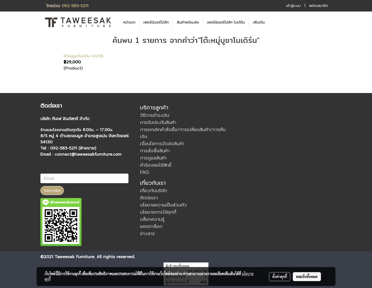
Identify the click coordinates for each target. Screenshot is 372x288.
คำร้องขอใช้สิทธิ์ (155, 165)
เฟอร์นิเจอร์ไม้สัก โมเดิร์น (226, 22)
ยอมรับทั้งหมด (307, 276)
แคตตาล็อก (151, 226)
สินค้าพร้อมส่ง (188, 22)
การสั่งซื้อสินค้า (155, 150)
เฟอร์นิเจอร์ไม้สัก (156, 22)
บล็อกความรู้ (152, 219)
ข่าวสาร (147, 233)
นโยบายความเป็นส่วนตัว (163, 205)
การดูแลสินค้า (153, 158)
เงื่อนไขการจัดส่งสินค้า (162, 143)
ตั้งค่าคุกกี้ (279, 276)
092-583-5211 (75, 6)
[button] (276, 22)
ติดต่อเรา (149, 197)
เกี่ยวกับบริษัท (153, 190)
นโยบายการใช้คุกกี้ (158, 212)
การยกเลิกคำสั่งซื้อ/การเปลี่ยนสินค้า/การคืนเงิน (183, 133)
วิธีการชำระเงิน (154, 115)
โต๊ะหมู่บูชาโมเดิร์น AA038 (83, 56)
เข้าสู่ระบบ (293, 5)
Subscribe (52, 190)
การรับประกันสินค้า (158, 122)
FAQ (144, 172)
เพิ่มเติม (259, 22)
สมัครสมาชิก (318, 5)
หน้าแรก (129, 22)
